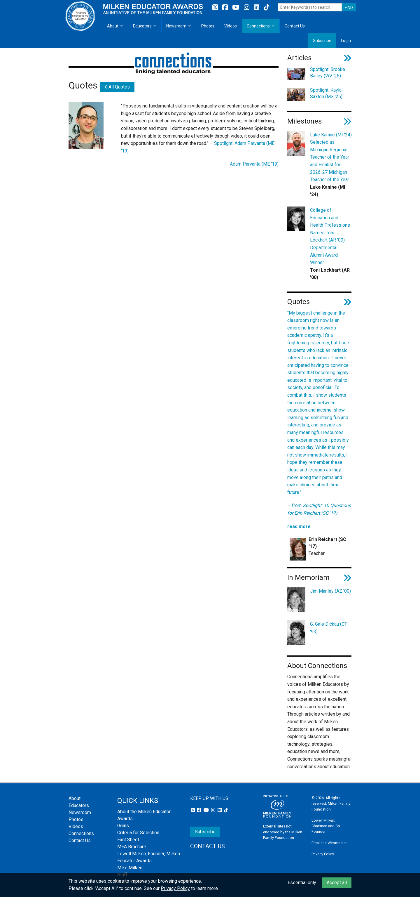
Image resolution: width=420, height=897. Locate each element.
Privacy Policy (323, 854)
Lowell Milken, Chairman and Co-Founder (326, 826)
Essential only (302, 882)
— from (295, 505)
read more (299, 526)
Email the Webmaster (329, 843)
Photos (207, 26)
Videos (230, 26)
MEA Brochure (131, 846)
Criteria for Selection (138, 832)
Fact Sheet (128, 839)
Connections (258, 26)
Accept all (337, 882)
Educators (142, 26)
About (112, 26)
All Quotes (117, 87)
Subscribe (322, 40)
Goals (123, 825)
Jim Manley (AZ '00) (330, 591)
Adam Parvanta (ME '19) (254, 164)
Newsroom (176, 26)
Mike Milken (129, 867)
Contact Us (295, 26)
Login (346, 40)
